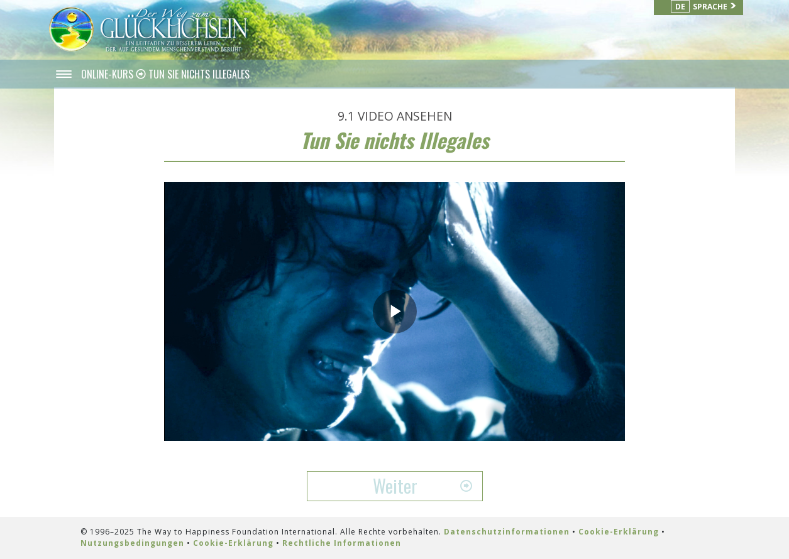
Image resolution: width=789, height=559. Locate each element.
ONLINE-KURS (108, 74)
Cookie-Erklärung (618, 531)
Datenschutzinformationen (507, 531)
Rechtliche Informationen (341, 543)
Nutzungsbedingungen (132, 543)
